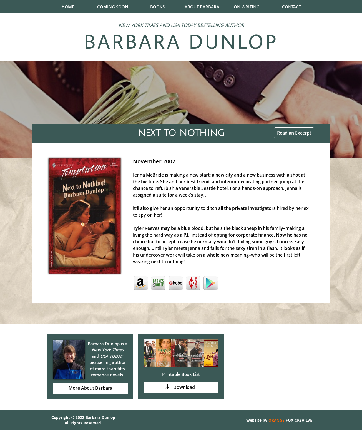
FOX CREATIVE (298, 420)
